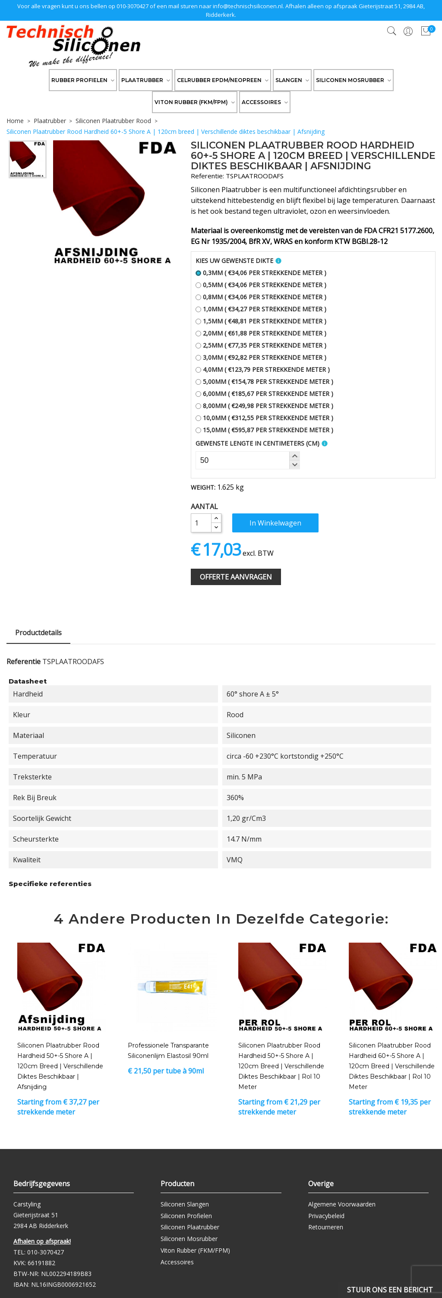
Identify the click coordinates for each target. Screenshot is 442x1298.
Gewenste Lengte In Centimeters (257, 443)
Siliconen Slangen (185, 1204)
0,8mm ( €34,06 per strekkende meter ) (261, 297)
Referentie (23, 661)
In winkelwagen (275, 523)
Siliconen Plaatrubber (190, 1227)
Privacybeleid (326, 1216)
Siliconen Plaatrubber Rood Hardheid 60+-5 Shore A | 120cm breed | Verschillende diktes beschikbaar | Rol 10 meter (392, 1066)
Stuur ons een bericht (390, 1290)
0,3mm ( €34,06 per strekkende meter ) (261, 273)
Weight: (203, 487)
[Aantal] (201, 522)
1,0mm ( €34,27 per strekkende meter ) (261, 309)
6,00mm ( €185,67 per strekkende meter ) (264, 393)
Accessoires (177, 1262)
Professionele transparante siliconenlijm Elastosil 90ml (168, 1051)
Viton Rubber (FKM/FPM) (195, 1250)
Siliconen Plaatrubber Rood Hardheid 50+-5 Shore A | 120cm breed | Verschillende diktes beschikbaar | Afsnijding (60, 1066)
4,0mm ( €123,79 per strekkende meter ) (263, 369)
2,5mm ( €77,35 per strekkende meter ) (261, 345)
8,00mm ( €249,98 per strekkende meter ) (264, 406)
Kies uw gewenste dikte (234, 260)
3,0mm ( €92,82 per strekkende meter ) (261, 357)
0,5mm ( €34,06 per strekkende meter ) (261, 285)
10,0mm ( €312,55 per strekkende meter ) (264, 418)
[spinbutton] (248, 460)
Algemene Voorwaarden (342, 1204)
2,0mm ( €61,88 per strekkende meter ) (261, 333)
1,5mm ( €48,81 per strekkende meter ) (261, 321)
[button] (294, 456)
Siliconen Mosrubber (189, 1239)
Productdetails (38, 632)
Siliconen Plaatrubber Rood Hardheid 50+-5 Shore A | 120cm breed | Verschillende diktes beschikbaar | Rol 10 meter (281, 1066)
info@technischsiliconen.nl (248, 6)
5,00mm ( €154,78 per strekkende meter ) (264, 381)
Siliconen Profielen (186, 1216)
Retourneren (325, 1227)
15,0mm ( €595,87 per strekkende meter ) (264, 430)
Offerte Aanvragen (236, 577)
